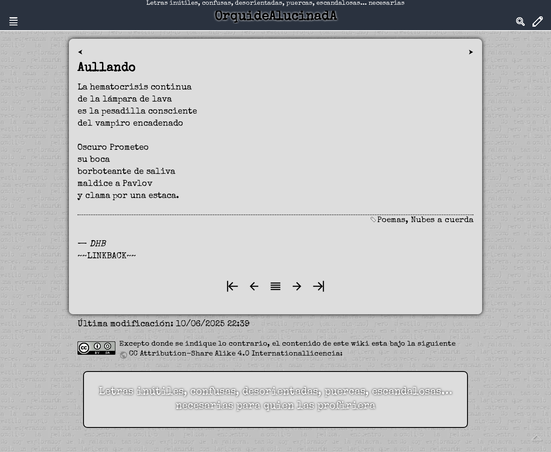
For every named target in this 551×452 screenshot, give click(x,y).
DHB (97, 244)
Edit (537, 21)
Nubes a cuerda (442, 221)
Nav (13, 21)
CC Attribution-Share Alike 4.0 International (217, 354)
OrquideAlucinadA (275, 17)
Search (520, 21)
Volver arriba (536, 437)
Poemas (391, 221)
